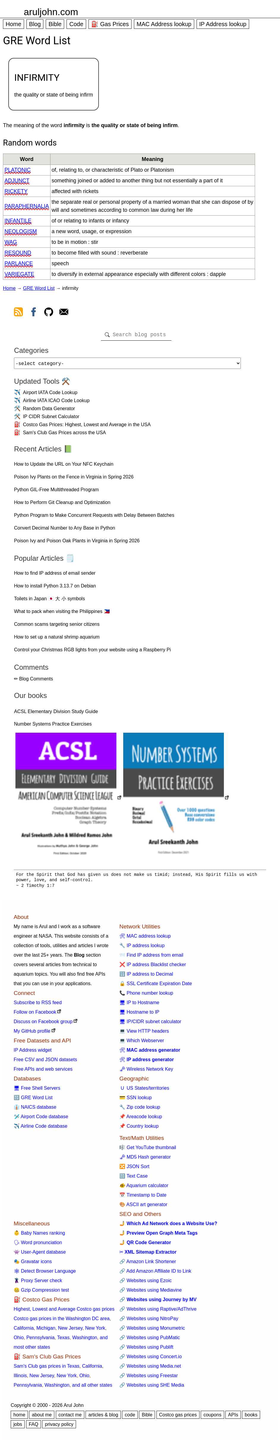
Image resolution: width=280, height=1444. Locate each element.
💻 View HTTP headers (144, 1033)
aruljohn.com (51, 12)
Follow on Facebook (35, 1014)
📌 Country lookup (139, 1128)
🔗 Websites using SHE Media (151, 1387)
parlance (18, 263)
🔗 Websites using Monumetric (152, 1330)
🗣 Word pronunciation (38, 1244)
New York (95, 1330)
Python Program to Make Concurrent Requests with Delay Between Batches (94, 517)
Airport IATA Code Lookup (50, 394)
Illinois (20, 1377)
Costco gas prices (178, 1417)
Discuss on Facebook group (43, 1023)
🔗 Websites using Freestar (148, 1377)
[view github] (48, 313)
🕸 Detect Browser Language (45, 1273)
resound (17, 253)
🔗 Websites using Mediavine (150, 1292)
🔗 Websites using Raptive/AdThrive (158, 1311)
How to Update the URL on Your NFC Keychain (63, 466)
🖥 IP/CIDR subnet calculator (150, 1023)
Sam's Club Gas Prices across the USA (64, 434)
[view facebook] (33, 313)
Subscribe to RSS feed (38, 1004)
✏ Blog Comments (33, 681)
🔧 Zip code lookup (139, 1109)
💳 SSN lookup (135, 1099)
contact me (70, 1417)
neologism (20, 231)
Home (13, 24)
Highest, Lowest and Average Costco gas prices (64, 1311)
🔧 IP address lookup (141, 947)
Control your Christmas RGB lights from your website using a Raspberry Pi (92, 652)
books (251, 1417)
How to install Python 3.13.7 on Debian (55, 588)
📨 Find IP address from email (151, 957)
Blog (35, 24)
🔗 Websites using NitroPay (148, 1320)
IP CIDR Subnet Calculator (51, 418)
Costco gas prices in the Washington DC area (62, 1320)
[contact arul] (63, 313)
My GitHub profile (32, 1033)
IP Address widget (33, 1052)
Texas (63, 1339)
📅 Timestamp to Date (143, 1197)
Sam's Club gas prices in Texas (47, 1368)
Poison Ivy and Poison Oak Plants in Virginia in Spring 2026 (77, 543)
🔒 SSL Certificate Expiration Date (155, 985)
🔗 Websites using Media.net (150, 1368)
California (24, 1330)
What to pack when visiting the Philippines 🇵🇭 (62, 613)
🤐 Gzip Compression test (41, 1292)
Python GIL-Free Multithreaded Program (56, 492)
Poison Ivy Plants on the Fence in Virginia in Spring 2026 (74, 479)
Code (76, 24)
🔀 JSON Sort (134, 1168)
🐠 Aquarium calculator (143, 1187)
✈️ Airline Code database (40, 1128)
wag (10, 242)
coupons (212, 1417)
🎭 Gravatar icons (33, 1263)
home (19, 1417)
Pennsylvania (40, 1339)
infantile (17, 221)
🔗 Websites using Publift (146, 1349)
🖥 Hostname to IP (139, 1014)
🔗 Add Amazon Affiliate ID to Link (155, 1273)
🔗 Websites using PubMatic (149, 1339)
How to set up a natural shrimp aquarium (56, 639)
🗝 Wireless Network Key (146, 1071)
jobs (17, 1426)
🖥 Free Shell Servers (37, 1090)
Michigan (45, 1330)
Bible (54, 24)
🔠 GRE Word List (33, 1099)
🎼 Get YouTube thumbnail (147, 1149)
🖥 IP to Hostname (139, 1004)
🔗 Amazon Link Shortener (147, 1263)
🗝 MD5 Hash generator (145, 1159)
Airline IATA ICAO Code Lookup (56, 402)
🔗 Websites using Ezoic (145, 1282)
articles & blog (103, 1417)
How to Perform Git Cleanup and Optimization (62, 504)
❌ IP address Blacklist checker (152, 966)
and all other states (92, 1387)
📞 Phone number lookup (146, 995)
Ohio (19, 1339)
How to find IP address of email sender (55, 575)
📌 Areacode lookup (140, 1118)
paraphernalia (26, 206)
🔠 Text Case (133, 1178)
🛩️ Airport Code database (41, 1118)
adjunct (16, 181)
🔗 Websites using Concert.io (150, 1358)
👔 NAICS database (35, 1109)
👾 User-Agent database (40, 1254)
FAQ (33, 1426)
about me (42, 1417)
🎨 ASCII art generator (143, 1206)
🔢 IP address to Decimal (146, 976)
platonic (17, 170)
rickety (16, 191)
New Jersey (70, 1330)
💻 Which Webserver (141, 1042)
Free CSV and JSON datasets (45, 1061)
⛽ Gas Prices (110, 24)
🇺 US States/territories (144, 1090)
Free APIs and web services (43, 1071)
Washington (84, 1339)
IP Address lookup (222, 24)
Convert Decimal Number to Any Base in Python (64, 530)
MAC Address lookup (164, 24)
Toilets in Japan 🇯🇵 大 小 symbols (49, 600)
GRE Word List (39, 288)
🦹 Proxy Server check (38, 1282)
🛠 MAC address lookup (145, 938)
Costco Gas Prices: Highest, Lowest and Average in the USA (87, 426)
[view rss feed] (18, 313)
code (130, 1417)
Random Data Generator (49, 410)
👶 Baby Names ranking (39, 1235)
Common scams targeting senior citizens (56, 626)
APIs (233, 1417)
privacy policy (59, 1426)
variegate (19, 274)
